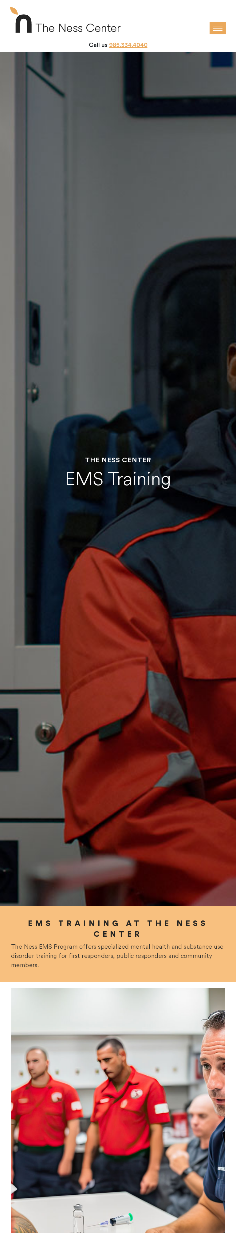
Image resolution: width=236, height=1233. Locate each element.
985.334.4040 (128, 45)
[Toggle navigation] (218, 28)
